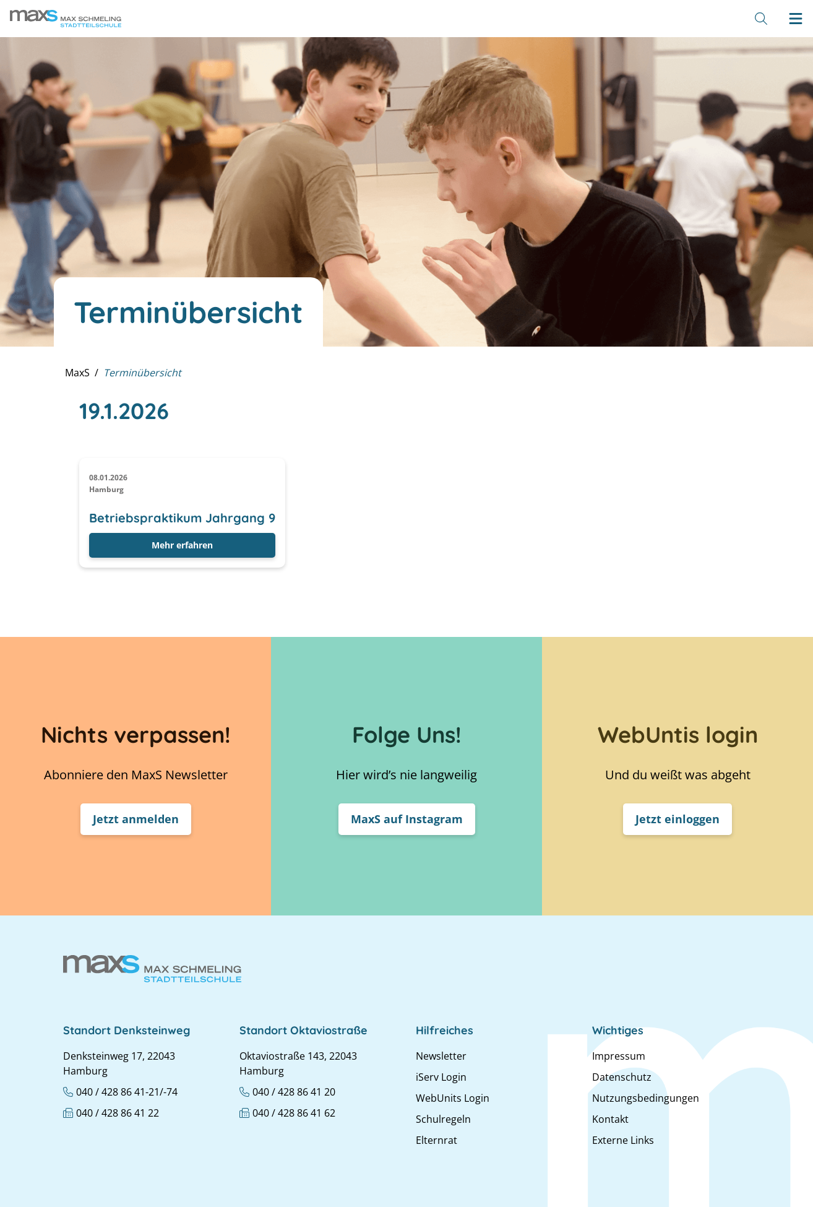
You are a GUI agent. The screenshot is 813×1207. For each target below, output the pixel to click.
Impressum (618, 1056)
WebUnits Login (452, 1098)
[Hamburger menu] (795, 18)
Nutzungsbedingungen (645, 1098)
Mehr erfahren (182, 545)
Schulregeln (443, 1119)
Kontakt (610, 1119)
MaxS (77, 372)
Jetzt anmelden (136, 818)
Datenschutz (622, 1077)
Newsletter (441, 1056)
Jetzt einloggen (677, 818)
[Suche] (761, 18)
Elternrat (436, 1140)
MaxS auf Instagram (407, 818)
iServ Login (441, 1077)
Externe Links (623, 1140)
